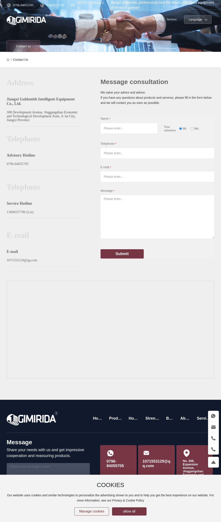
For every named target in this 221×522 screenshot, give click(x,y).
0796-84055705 (23, 5)
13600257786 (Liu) (20, 212)
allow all (129, 511)
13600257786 (56, 5)
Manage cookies (91, 511)
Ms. (196, 128)
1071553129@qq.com (22, 260)
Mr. (185, 128)
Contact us (23, 46)
